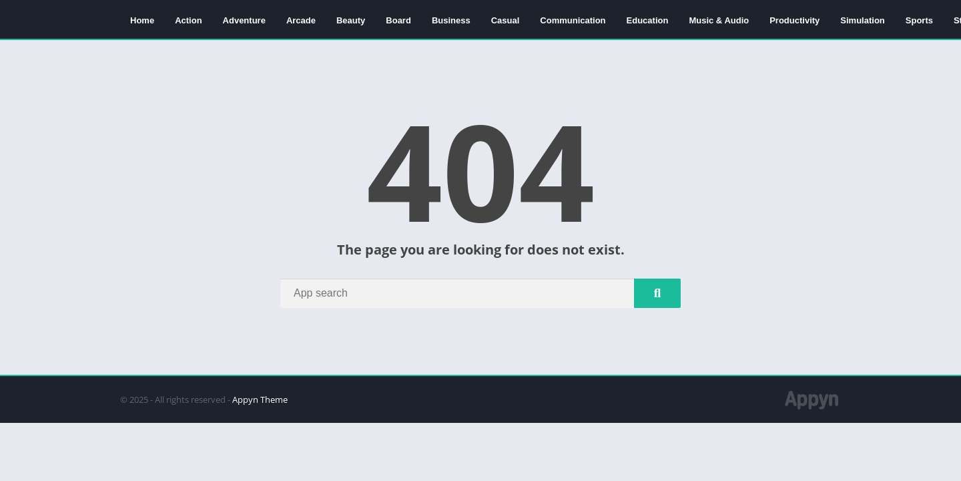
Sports (919, 20)
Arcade (301, 20)
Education (648, 20)
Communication (572, 20)
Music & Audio (719, 20)
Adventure (244, 20)
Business (451, 20)
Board (398, 20)
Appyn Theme (260, 399)
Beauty (350, 20)
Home (142, 20)
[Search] (480, 293)
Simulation (862, 20)
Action (188, 20)
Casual (505, 20)
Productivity (794, 20)
